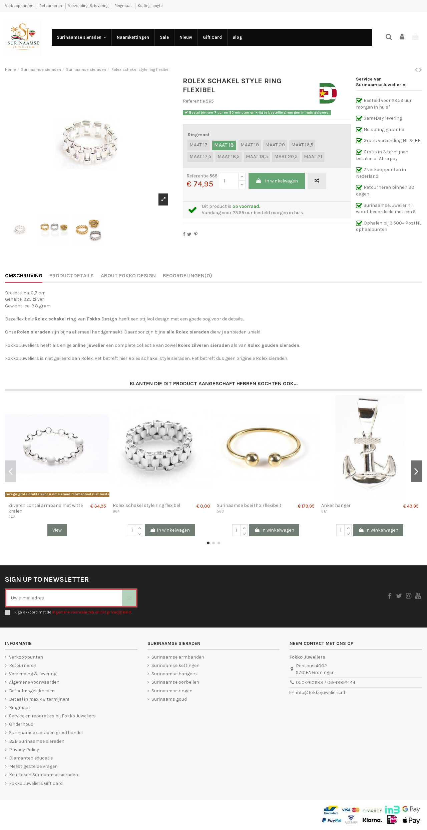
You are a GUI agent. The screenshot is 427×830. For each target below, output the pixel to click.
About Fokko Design (128, 275)
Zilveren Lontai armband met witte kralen (45, 508)
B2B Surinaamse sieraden (36, 741)
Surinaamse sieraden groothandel (46, 732)
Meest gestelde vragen (33, 766)
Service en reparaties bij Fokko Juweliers (52, 716)
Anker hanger (336, 505)
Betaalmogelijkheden (32, 691)
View (57, 530)
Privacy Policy (24, 749)
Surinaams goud (169, 699)
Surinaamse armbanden (177, 657)
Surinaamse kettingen (175, 665)
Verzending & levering (88, 5)
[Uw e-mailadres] (64, 598)
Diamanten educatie (31, 758)
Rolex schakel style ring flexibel (146, 505)
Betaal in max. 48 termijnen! (39, 699)
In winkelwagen (277, 181)
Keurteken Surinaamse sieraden (43, 775)
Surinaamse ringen (171, 691)
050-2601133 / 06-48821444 (325, 682)
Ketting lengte (150, 5)
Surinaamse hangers (174, 674)
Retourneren (51, 5)
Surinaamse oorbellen (175, 682)
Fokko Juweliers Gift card (36, 783)
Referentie (194, 101)
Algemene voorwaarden (34, 682)
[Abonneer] (129, 598)
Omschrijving (23, 275)
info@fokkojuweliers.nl (320, 692)
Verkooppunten (19, 5)
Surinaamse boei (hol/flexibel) (249, 505)
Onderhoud (21, 724)
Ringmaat (123, 5)
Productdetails (71, 275)
